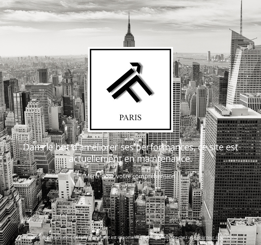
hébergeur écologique (215, 237)
